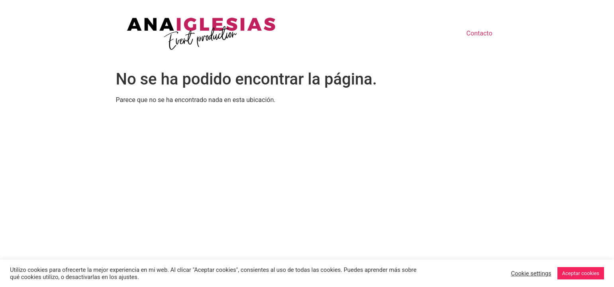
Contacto (479, 33)
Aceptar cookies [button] (580, 273)
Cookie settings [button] (531, 273)
